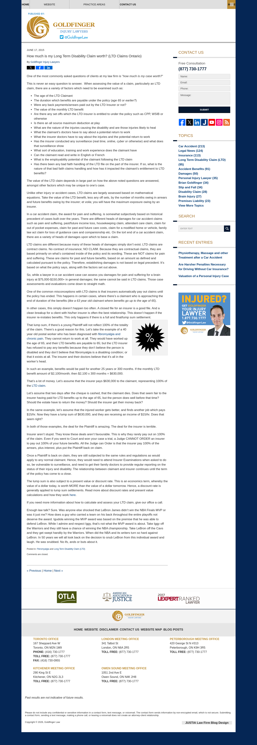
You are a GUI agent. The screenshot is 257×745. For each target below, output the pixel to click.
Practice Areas (163, 4)
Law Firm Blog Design (215, 735)
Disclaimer (112, 640)
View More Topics (188, 219)
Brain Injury (188, 209)
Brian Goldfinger (190, 194)
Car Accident (189, 159)
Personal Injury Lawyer (194, 189)
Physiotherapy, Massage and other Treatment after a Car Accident (199, 269)
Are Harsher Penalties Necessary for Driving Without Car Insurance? (200, 279)
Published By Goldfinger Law (193, 25)
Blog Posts (170, 640)
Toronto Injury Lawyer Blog (61, 26)
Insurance (187, 169)
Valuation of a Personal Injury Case (199, 287)
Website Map (150, 640)
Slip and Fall (188, 199)
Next (58, 584)
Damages (186, 184)
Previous (34, 584)
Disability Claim (190, 204)
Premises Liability (191, 214)
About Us (117, 4)
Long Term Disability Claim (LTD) (69, 562)
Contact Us (210, 4)
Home (39, 4)
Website (77, 4)
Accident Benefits (191, 179)
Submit (204, 123)
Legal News (188, 164)
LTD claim (38, 399)
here (73, 508)
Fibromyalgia (43, 562)
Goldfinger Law (52, 735)
